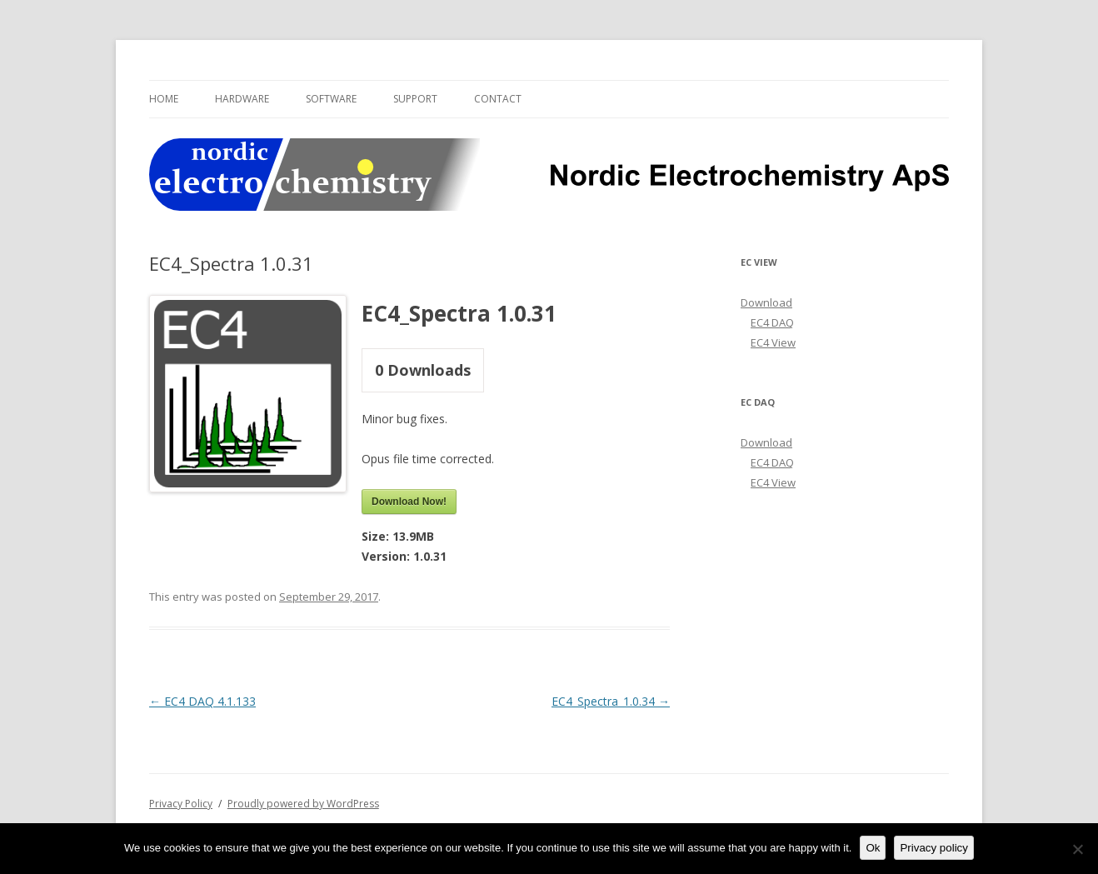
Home (163, 99)
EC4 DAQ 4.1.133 (202, 701)
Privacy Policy (180, 804)
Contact (498, 99)
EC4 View (773, 342)
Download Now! (409, 501)
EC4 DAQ (772, 322)
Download (766, 302)
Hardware (242, 99)
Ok (873, 848)
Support (415, 99)
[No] (1077, 849)
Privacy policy (933, 848)
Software (331, 99)
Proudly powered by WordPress (303, 804)
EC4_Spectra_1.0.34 (610, 701)
